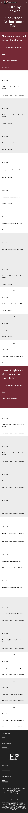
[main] (14, 16)
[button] (2, 2)
